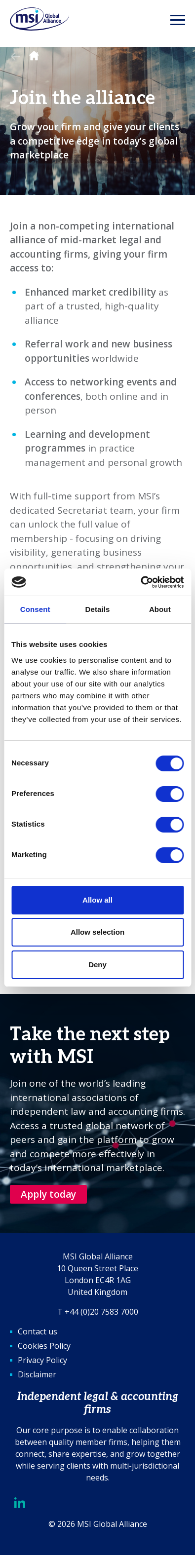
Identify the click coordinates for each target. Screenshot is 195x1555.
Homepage (34, 56)
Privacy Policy (42, 1360)
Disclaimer (37, 1374)
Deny (97, 964)
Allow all (97, 900)
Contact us (37, 1331)
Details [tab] (97, 609)
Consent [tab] (35, 609)
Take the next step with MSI (90, 1046)
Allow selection (97, 932)
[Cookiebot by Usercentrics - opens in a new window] (140, 582)
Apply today (48, 1194)
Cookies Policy (44, 1345)
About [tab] (160, 609)
